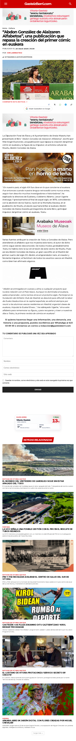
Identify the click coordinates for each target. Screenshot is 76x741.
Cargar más (38, 733)
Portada (6, 527)
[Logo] (38, 3)
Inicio (4, 28)
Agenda (5, 718)
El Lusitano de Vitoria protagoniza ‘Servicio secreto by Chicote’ (34, 674)
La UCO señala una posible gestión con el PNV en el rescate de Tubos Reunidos (37, 530)
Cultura (12, 28)
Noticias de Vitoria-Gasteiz (14, 479)
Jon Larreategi (14, 53)
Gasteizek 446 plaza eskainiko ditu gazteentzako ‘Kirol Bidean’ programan (34, 626)
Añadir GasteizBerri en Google (38, 109)
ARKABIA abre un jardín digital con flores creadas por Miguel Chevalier (37, 721)
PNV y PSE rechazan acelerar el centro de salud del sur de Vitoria (35, 578)
